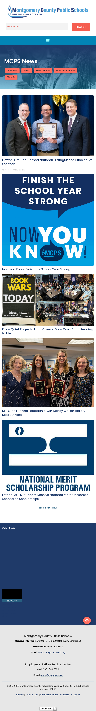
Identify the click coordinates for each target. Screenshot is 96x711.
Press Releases (43, 70)
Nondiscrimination (49, 695)
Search (81, 27)
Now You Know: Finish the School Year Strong (36, 269)
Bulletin (27, 70)
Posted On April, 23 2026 (14, 170)
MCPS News (12, 70)
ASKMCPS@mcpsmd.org (51, 652)
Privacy (20, 695)
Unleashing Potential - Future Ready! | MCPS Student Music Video (11, 610)
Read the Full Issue (48, 508)
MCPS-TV (11, 77)
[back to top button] (87, 620)
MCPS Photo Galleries (65, 70)
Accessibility (66, 695)
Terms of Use (32, 695)
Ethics (77, 695)
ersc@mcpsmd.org (52, 675)
